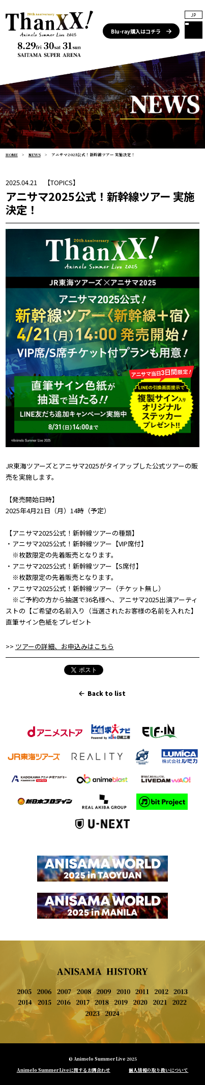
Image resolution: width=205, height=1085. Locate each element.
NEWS (34, 154)
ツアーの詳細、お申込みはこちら (64, 646)
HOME (12, 154)
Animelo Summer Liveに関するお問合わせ (63, 1070)
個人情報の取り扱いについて (158, 1070)
